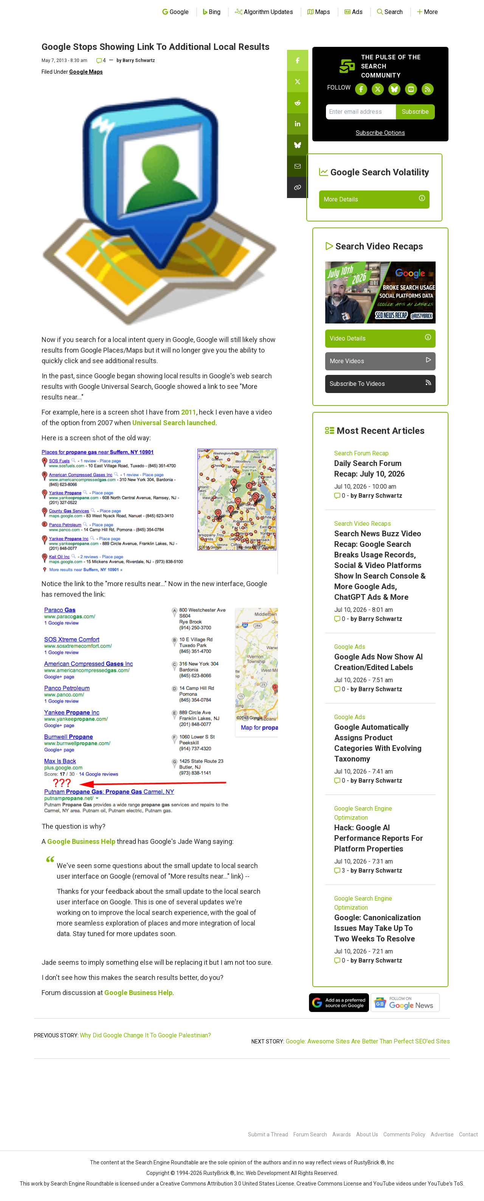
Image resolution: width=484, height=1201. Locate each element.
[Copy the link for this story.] (297, 187)
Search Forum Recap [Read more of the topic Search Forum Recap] (361, 508)
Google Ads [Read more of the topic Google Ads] (349, 702)
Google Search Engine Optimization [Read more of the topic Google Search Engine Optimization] (363, 868)
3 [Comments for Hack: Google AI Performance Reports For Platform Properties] (340, 925)
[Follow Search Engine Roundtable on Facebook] (361, 89)
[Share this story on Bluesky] (297, 145)
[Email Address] (361, 111)
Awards (341, 1134)
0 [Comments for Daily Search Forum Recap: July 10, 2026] (340, 550)
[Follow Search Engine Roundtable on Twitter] (378, 89)
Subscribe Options (380, 132)
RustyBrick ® (218, 1173)
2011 (188, 412)
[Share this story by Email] (297, 166)
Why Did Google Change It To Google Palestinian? (145, 1090)
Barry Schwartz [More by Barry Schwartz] (380, 550)
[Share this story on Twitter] (297, 81)
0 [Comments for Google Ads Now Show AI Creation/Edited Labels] (340, 744)
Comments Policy (404, 1134)
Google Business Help (81, 841)
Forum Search (310, 1134)
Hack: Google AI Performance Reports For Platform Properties (378, 893)
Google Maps (86, 72)
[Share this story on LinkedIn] (297, 124)
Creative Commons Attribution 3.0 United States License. (227, 1184)
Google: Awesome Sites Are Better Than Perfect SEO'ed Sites (368, 1096)
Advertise (442, 1134)
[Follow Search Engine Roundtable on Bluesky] (394, 89)
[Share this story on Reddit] (297, 102)
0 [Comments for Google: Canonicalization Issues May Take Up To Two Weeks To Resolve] (340, 1015)
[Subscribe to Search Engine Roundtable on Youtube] (411, 89)
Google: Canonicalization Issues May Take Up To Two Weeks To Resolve (377, 983)
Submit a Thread (268, 1134)
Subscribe (415, 111)
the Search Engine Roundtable (163, 1162)
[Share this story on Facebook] (297, 60)
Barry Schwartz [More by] (139, 60)
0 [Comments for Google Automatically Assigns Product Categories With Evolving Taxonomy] (340, 835)
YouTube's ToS (445, 1184)
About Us (367, 1134)
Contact (468, 1134)
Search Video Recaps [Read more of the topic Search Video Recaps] (362, 578)
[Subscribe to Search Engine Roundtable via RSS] (428, 89)
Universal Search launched (174, 423)
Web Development (268, 1173)
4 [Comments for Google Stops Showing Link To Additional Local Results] (101, 60)
